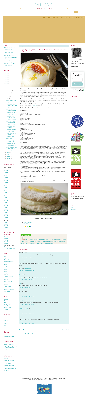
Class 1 (6, 169)
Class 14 (6, 190)
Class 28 (6, 214)
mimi (20, 283)
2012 (6, 75)
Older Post (65, 330)
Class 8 (6, 180)
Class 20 (6, 200)
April (8, 152)
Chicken (6, 274)
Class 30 (6, 217)
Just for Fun (7, 367)
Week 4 (6, 241)
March (8, 154)
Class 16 (6, 194)
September (9, 90)
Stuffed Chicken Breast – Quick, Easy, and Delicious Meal (10, 57)
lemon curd (29, 241)
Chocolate (6, 300)
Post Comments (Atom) (31, 333)
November (9, 86)
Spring (5, 323)
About (49, 17)
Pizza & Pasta (7, 268)
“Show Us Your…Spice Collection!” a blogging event (11, 140)
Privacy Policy (74, 209)
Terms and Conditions (75, 211)
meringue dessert (37, 241)
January (8, 158)
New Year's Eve (8, 322)
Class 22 (6, 204)
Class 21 (6, 202)
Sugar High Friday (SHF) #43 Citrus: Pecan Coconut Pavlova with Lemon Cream (43, 50)
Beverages (6, 259)
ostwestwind (22, 261)
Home (44, 17)
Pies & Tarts (7, 288)
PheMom (21, 274)
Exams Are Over (8, 246)
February (9, 156)
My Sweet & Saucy (23, 308)
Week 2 (6, 238)
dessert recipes (38, 239)
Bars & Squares (8, 281)
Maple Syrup (7, 305)
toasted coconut (49, 243)
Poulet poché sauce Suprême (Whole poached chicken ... (11, 123)
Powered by (77, 90)
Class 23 (6, 205)
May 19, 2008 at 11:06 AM (27, 296)
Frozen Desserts (8, 286)
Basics (5, 256)
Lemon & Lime (7, 304)
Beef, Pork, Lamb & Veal (10, 273)
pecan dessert (25, 243)
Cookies (6, 284)
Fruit (5, 302)
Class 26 (6, 210)
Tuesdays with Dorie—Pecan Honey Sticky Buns (11, 106)
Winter (5, 327)
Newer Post (22, 330)
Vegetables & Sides (9, 278)
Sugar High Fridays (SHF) (10, 346)
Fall (5, 318)
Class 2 (6, 170)
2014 (6, 73)
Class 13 (6, 189)
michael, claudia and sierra (25, 300)
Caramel (6, 299)
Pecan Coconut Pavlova (58, 241)
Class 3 (6, 172)
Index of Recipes (28, 222)
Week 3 (6, 240)
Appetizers (6, 258)
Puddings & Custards (9, 289)
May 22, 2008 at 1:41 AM (26, 323)
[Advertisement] (44, 31)
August (8, 92)
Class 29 (6, 215)
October (8, 88)
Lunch (5, 266)
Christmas (6, 317)
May (8, 98)
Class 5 (6, 175)
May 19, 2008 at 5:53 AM (26, 270)
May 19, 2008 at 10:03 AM (27, 279)
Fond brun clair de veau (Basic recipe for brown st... (11, 149)
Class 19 (6, 199)
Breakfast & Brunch (9, 261)
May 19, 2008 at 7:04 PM (26, 304)
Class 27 (6, 212)
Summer (6, 325)
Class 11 (6, 185)
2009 (6, 81)
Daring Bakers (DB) (9, 344)
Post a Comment (23, 327)
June (8, 96)
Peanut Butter (7, 307)
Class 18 (6, 197)
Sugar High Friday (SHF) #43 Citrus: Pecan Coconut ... (11, 118)
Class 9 (6, 182)
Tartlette (35, 105)
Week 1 (6, 236)
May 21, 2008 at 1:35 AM (26, 313)
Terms (73, 17)
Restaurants (67, 17)
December (9, 84)
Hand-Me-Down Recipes (10, 336)
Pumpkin (6, 309)
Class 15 (6, 192)
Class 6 (6, 177)
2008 (6, 83)
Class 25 (6, 209)
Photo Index (55, 17)
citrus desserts (29, 239)
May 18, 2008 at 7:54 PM (26, 257)
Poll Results (7, 372)
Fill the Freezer (7, 334)
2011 (6, 77)
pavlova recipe (47, 241)
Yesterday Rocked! (10, 136)
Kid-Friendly (7, 291)
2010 (6, 79)
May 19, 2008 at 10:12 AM (27, 287)
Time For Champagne (9, 248)
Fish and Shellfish (8, 276)
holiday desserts (56, 239)
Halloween (6, 320)
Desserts (6, 279)
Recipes (61, 17)
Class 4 (6, 174)
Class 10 (6, 184)
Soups (5, 271)
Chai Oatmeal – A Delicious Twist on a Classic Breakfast (10, 52)
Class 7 (6, 179)
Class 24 (6, 207)
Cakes (5, 283)
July (8, 94)
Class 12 (6, 187)
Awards (6, 358)
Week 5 (6, 243)
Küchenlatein (27, 268)
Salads (5, 269)
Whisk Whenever (80, 17)
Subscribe (77, 84)
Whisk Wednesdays (9, 351)
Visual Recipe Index (28, 223)
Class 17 (6, 195)
